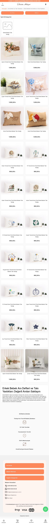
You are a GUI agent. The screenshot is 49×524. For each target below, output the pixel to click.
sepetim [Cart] (17, 521)
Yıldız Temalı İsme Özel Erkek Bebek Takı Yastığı (36, 339)
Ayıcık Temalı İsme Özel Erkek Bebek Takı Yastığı (12, 62)
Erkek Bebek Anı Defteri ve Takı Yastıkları (34, 8)
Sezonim (27, 515)
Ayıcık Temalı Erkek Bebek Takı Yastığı (12, 373)
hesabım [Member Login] (45, 521)
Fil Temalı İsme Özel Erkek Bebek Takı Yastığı (36, 166)
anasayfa (4, 521)
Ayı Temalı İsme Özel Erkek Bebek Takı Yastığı (12, 339)
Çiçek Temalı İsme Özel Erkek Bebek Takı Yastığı (12, 97)
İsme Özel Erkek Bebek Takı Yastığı (37, 62)
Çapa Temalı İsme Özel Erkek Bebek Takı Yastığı (36, 305)
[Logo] (24, 4)
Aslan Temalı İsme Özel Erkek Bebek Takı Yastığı (12, 166)
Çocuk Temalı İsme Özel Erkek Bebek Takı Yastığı (36, 374)
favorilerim (31, 521)
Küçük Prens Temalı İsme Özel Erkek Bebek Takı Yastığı (12, 270)
